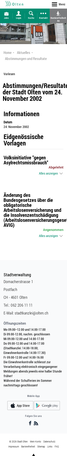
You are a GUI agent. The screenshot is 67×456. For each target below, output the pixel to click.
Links (49, 446)
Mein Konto (35, 441)
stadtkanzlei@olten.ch (31, 313)
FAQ (57, 446)
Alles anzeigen (48, 173)
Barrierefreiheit (28, 446)
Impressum (13, 446)
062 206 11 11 (22, 305)
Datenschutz (49, 441)
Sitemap (41, 446)
